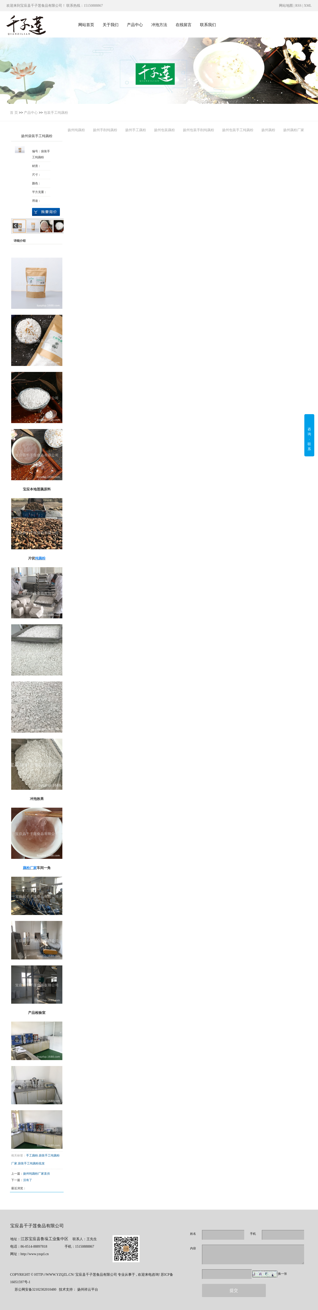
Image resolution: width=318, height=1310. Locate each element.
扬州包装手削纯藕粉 (198, 130)
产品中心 (135, 25)
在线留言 (184, 25)
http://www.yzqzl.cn (35, 1254)
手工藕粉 (32, 1155)
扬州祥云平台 (87, 1289)
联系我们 (208, 25)
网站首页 (86, 25)
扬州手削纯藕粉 (105, 130)
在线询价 (46, 212)
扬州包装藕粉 (164, 130)
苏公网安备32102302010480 (35, 1289)
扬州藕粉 (268, 130)
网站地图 (286, 5)
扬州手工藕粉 (135, 130)
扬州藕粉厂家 (293, 130)
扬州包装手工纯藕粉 (237, 130)
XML (308, 5)
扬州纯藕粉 (76, 130)
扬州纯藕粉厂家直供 (36, 1173)
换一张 (282, 1273)
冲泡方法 (159, 25)
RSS (298, 5)
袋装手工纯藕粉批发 (31, 1163)
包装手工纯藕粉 (56, 113)
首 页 (14, 113)
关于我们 (111, 25)
